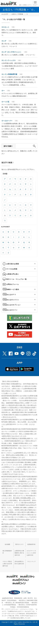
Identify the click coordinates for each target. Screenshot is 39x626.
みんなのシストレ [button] (13, 300)
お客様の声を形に (12, 274)
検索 (20, 3)
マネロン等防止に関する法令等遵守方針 (7, 564)
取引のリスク (19, 544)
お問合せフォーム (12, 284)
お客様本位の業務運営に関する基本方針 (19, 553)
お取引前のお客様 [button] (12, 264)
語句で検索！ (8, 146)
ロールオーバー (7, 121)
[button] (33, 263)
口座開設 (24, 3)
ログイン (29, 3)
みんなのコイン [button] (12, 310)
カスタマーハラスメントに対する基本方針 (31, 553)
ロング (4, 41)
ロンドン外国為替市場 (10, 74)
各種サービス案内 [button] (13, 289)
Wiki (13, 27)
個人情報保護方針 (7, 552)
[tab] (19, 263)
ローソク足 (6, 102)
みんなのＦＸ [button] (11, 294)
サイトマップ (31, 561)
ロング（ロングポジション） (12, 52)
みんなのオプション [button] (14, 305)
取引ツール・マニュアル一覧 (16, 279)
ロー (3, 90)
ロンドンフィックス (9, 60)
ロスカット (6, 27)
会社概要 (7, 544)
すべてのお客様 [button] (11, 269)
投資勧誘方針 (31, 544)
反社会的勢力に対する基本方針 (19, 562)
